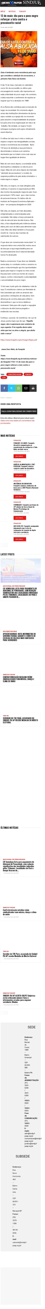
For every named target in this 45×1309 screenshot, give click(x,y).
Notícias (12, 11)
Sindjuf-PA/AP (9, 674)
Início (3, 11)
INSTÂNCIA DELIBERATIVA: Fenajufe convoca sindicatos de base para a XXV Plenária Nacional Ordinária (26, 486)
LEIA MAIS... (19, 456)
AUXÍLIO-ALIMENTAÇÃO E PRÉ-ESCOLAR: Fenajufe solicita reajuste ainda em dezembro (24, 466)
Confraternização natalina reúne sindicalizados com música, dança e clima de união (18, 679)
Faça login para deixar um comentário (18, 411)
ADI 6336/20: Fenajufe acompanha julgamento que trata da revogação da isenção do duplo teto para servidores (26, 529)
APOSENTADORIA (10, 631)
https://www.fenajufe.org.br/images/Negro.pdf (19, 340)
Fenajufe (22, 11)
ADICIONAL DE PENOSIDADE (14, 586)
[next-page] (5, 545)
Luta (4, 377)
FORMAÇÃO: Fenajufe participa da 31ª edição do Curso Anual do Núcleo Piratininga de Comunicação (26, 507)
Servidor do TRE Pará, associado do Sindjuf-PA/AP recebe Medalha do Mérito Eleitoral (20, 720)
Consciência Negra (14, 374)
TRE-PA (6, 716)
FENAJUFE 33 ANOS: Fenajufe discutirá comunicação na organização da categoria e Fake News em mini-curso (25, 446)
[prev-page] (2, 545)
